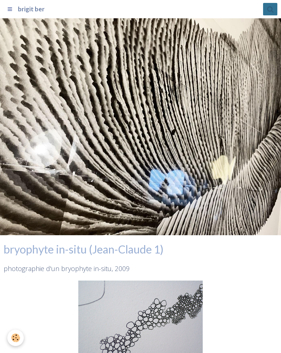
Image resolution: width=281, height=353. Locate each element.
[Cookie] (15, 338)
